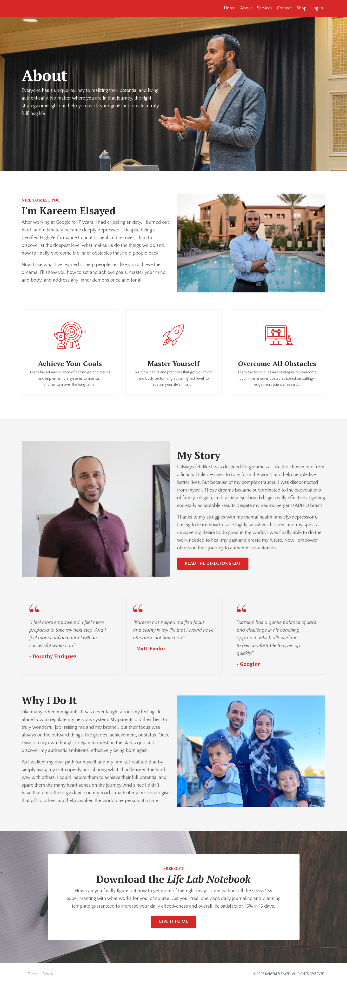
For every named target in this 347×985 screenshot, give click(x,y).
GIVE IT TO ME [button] (173, 921)
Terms (32, 974)
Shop (302, 8)
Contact (284, 8)
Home (229, 8)
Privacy (48, 974)
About (246, 8)
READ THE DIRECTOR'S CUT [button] (213, 563)
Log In (317, 8)
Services (264, 8)
